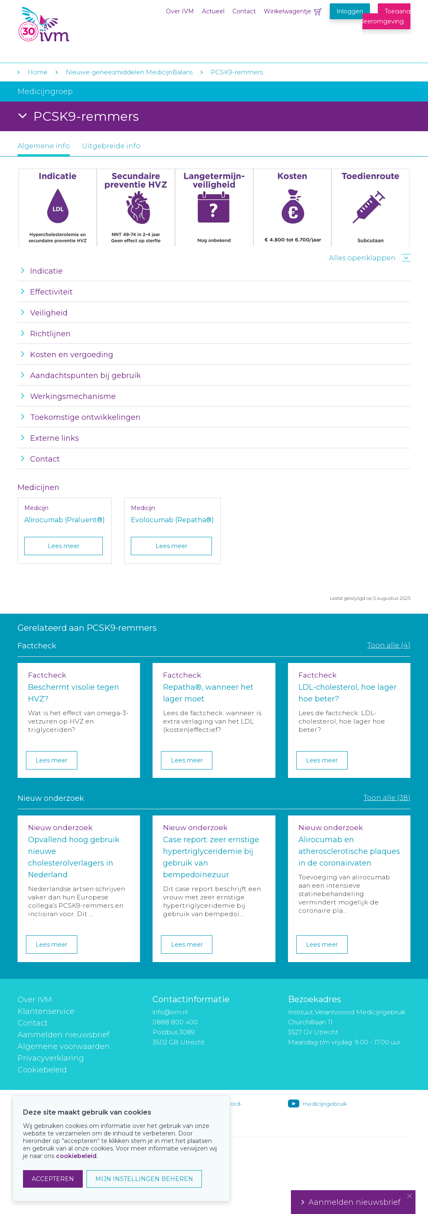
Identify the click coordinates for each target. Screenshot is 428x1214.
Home (38, 72)
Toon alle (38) (387, 797)
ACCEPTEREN (53, 1179)
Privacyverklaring (51, 1058)
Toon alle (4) (388, 645)
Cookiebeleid (42, 1069)
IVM (69, 24)
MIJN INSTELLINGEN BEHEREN (144, 1179)
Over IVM (180, 11)
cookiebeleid (76, 1156)
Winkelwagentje (287, 11)
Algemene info (44, 146)
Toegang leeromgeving (386, 16)
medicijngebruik (325, 1103)
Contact (244, 11)
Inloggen (349, 11)
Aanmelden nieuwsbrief (64, 1034)
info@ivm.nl (170, 1012)
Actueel (213, 11)
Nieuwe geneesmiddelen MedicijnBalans (129, 72)
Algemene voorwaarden (64, 1046)
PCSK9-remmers (237, 72)
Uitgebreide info (111, 146)
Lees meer (63, 546)
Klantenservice (46, 1011)
